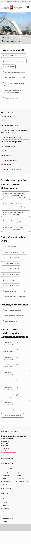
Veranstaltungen (9, 146)
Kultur (4, 478)
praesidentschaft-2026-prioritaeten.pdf (15, 55)
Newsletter (7, 155)
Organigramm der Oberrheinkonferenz (15, 72)
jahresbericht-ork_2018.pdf (12, 280)
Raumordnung (20, 478)
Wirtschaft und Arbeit (22, 481)
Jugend (19, 472)
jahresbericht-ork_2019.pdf (12, 274)
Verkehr (19, 485)
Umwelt (19, 475)
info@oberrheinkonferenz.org (10, 451)
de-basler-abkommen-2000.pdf (13, 310)
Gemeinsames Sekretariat (12, 137)
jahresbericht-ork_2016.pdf (12, 285)
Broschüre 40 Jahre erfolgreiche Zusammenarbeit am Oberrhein (12, 91)
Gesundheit (6, 475)
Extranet (22, 1)
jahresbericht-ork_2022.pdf (12, 263)
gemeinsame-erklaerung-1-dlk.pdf (13, 415)
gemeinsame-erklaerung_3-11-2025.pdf (15, 77)
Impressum (9, 1)
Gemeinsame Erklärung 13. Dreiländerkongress (11, 343)
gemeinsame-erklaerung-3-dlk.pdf (13, 410)
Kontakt (5, 502)
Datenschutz (16, 1)
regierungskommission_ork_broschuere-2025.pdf (14, 84)
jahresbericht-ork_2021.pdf (12, 269)
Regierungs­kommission (11, 125)
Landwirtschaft (7, 481)
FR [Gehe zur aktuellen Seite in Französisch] (29, 1)
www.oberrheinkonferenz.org (8, 452)
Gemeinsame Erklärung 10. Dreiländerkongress (11, 365)
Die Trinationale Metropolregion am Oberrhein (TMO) (14, 131)
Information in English (8, 518)
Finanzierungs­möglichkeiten (13, 142)
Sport (18, 468)
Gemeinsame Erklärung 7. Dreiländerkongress (10, 388)
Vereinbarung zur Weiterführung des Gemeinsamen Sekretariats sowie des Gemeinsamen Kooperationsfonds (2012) (14, 205)
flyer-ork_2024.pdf (9, 66)
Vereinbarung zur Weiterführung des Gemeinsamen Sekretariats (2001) (13, 221)
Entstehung (7, 116)
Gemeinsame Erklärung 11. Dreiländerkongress (11, 358)
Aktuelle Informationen (11, 151)
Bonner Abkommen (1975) (12, 321)
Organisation (8, 121)
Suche (4, 511)
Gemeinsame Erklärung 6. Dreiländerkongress (10, 396)
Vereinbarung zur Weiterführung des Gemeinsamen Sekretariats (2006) (13, 213)
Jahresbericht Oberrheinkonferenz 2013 (15, 296)
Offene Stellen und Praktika (13, 169)
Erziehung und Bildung (8, 468)
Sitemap (4, 1)
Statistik (5, 485)
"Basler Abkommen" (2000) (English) (14, 315)
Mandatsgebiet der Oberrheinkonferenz (15, 61)
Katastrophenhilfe (7, 472)
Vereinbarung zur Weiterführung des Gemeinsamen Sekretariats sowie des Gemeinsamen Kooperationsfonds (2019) (14, 195)
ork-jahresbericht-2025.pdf (11, 246)
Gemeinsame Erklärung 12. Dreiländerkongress (11, 351)
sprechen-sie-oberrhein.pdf (12, 98)
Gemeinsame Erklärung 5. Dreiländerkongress (10, 403)
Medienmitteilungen (10, 160)
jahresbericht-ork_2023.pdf (12, 258)
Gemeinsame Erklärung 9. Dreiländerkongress (10, 373)
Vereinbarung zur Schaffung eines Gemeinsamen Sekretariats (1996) (13, 228)
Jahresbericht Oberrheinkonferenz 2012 (15, 291)
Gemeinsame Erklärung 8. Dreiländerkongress (10, 381)
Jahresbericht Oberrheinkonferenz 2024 (15, 252)
